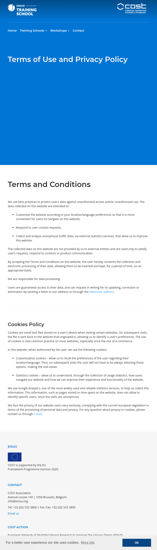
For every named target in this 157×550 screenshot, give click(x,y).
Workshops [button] (60, 30)
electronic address (101, 292)
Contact (78, 30)
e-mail (38, 414)
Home (12, 30)
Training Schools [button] (33, 30)
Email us (13, 513)
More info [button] (88, 542)
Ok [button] (137, 542)
